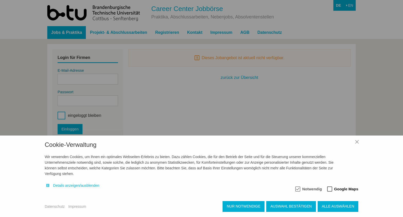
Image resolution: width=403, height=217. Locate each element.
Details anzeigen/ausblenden (76, 185)
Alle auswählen (338, 206)
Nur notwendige (243, 206)
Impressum (77, 206)
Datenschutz (55, 206)
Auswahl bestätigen (291, 206)
